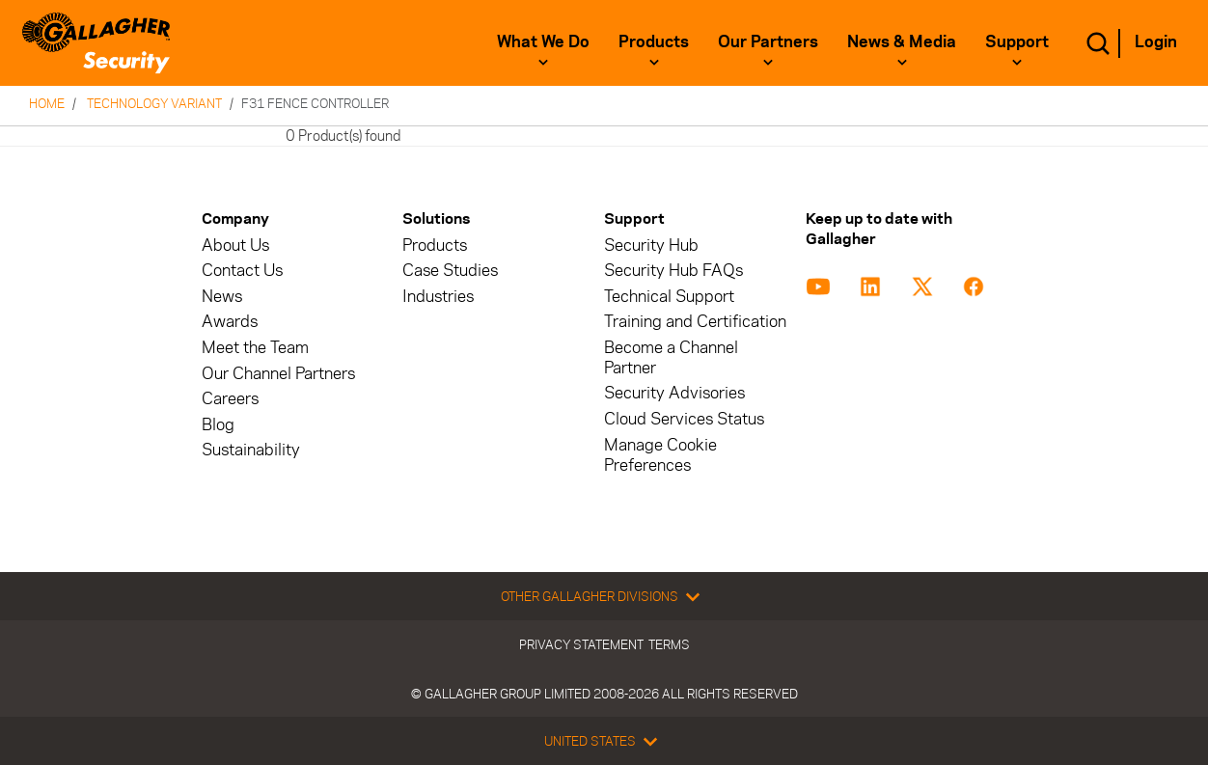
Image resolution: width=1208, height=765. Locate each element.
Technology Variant (154, 103)
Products (653, 41)
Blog (218, 425)
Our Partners (768, 41)
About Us (235, 245)
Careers (230, 399)
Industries (438, 297)
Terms (669, 644)
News (222, 297)
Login (1156, 41)
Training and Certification (695, 322)
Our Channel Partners (278, 374)
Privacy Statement (581, 644)
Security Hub (651, 245)
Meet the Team (255, 348)
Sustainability (251, 450)
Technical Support (669, 297)
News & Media (901, 41)
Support (1017, 41)
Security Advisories (674, 393)
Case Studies (450, 270)
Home (47, 103)
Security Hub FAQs (673, 270)
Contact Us (242, 270)
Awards (230, 322)
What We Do (543, 41)
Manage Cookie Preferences (660, 455)
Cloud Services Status (684, 419)
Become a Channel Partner (671, 358)
